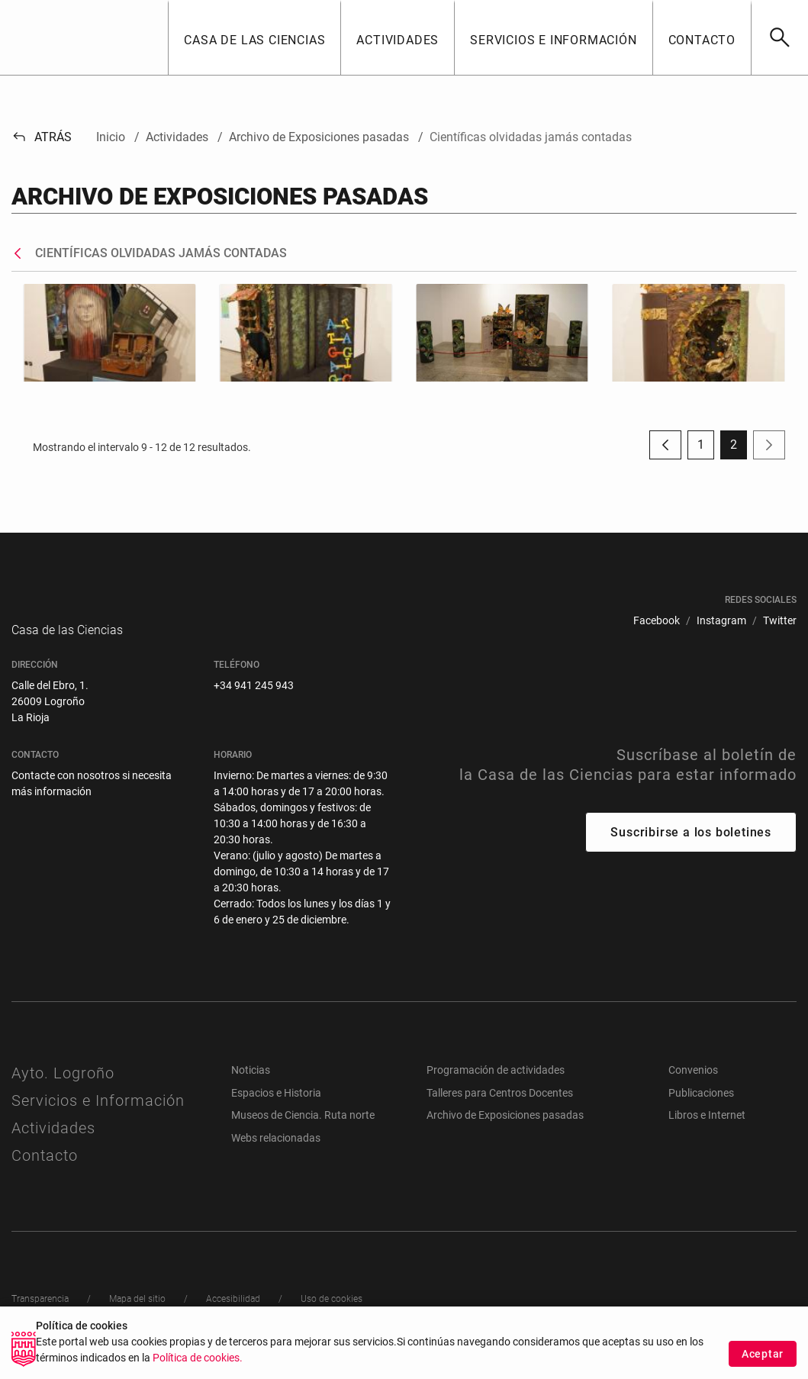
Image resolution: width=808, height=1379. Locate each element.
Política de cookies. (198, 1358)
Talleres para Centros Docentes (500, 1108)
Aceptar (763, 1354)
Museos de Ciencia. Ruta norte (303, 1130)
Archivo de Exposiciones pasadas (505, 1130)
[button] (254, 37)
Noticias (250, 1085)
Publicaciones (701, 1108)
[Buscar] (779, 37)
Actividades (53, 1143)
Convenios (693, 1085)
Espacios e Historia (276, 1108)
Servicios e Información (98, 1116)
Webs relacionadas (275, 1153)
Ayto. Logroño (62, 1088)
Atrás (41, 137)
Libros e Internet (706, 1130)
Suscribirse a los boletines (690, 847)
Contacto (44, 1171)
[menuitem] (656, 621)
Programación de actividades (496, 1085)
